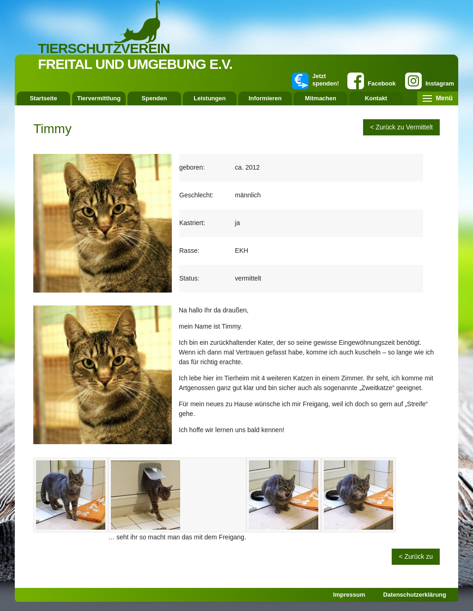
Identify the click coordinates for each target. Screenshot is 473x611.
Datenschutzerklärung (414, 594)
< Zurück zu (416, 556)
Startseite (43, 98)
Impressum (349, 594)
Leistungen (209, 98)
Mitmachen (320, 98)
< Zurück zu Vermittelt (401, 127)
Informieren (265, 98)
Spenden (154, 98)
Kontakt (376, 98)
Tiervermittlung (99, 98)
